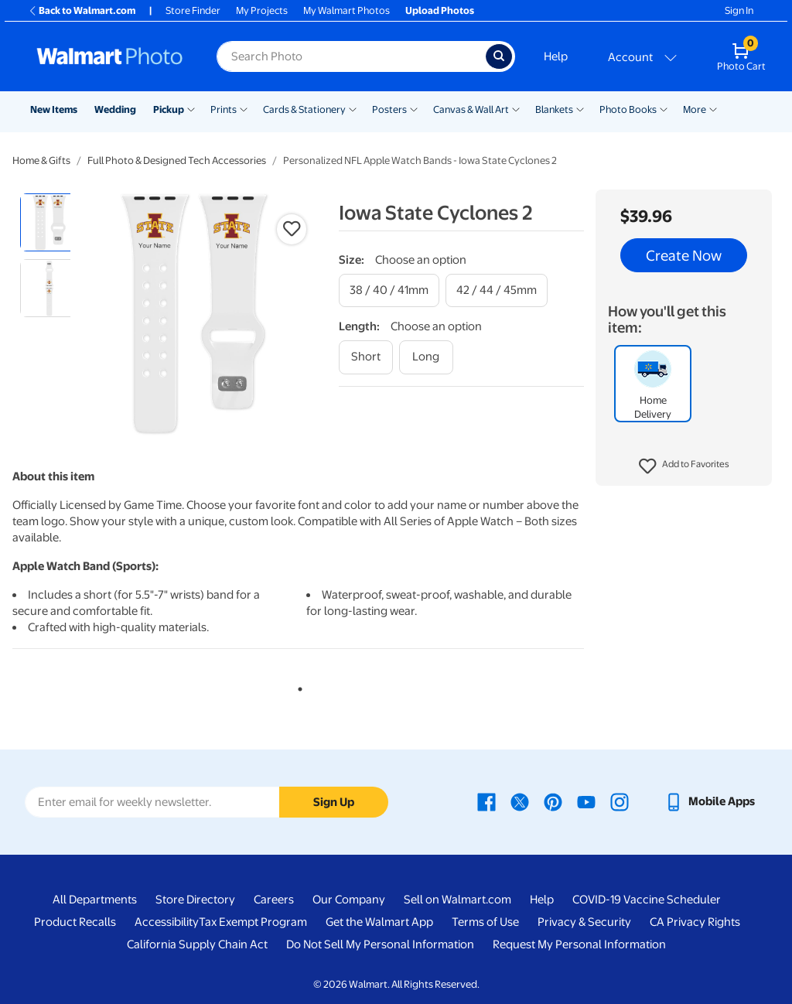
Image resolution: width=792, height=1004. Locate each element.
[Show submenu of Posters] (413, 108)
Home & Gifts (41, 160)
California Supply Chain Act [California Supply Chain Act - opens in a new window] (197, 944)
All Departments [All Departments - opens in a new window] (95, 900)
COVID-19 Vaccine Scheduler (646, 900)
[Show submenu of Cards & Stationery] (352, 108)
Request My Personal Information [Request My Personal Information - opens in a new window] (579, 944)
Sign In (739, 10)
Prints (223, 109)
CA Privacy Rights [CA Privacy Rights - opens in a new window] (695, 922)
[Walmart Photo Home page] (110, 56)
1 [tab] (297, 686)
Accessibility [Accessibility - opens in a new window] (167, 922)
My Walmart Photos (346, 10)
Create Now (684, 255)
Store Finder (193, 10)
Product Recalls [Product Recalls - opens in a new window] (75, 922)
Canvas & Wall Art (471, 109)
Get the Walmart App (379, 922)
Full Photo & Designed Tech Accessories (176, 160)
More (694, 109)
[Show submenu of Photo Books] (663, 108)
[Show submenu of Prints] (243, 108)
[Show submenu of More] (713, 108)
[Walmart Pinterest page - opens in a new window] (553, 801)
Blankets (554, 109)
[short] (366, 357)
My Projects (262, 10)
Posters (389, 109)
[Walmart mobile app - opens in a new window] (709, 801)
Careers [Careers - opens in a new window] (274, 900)
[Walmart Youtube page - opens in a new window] (586, 801)
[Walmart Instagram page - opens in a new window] (619, 801)
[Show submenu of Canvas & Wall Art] (516, 108)
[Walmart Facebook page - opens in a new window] (486, 801)
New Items (53, 109)
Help (556, 56)
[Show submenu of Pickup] (191, 108)
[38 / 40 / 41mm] (389, 290)
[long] (426, 357)
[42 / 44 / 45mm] (497, 290)
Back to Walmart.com (81, 10)
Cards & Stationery (304, 109)
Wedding (115, 109)
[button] (684, 466)
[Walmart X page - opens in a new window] (519, 801)
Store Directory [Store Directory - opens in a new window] (195, 900)
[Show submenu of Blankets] (580, 108)
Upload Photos (439, 10)
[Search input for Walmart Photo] (351, 56)
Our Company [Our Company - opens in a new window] (348, 900)
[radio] (49, 222)
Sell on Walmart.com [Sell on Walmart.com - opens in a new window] (457, 900)
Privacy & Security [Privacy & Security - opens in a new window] (584, 922)
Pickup (168, 109)
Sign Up (333, 802)
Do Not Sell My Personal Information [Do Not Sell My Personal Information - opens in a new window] (380, 944)
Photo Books (628, 109)
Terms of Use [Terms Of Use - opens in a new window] (485, 922)
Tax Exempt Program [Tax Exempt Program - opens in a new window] (253, 922)
